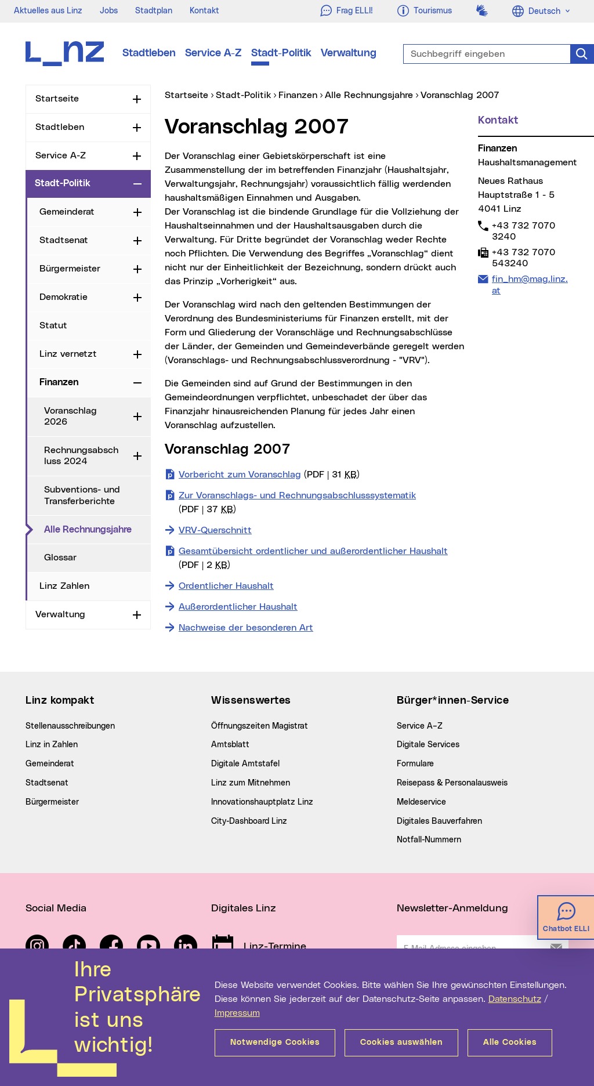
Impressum (237, 1013)
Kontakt (204, 11)
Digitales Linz (243, 908)
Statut (53, 325)
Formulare (415, 764)
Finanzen (58, 382)
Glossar (60, 557)
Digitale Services (428, 745)
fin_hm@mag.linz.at (529, 284)
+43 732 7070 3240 (523, 230)
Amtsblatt (230, 745)
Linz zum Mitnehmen (250, 783)
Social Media (56, 908)
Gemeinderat (67, 211)
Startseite (57, 98)
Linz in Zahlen (52, 745)
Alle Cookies (510, 1042)
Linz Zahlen (64, 586)
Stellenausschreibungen (70, 726)
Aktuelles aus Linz (48, 11)
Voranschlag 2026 (70, 416)
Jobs (109, 11)
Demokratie (63, 297)
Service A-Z (213, 53)
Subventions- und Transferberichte (82, 495)
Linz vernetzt (68, 354)
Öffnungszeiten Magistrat (259, 726)
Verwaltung (348, 53)
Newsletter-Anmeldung (452, 908)
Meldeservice (421, 802)
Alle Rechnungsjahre (97, 529)
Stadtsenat (63, 240)
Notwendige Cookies (275, 1042)
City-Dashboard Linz (249, 821)
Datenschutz (514, 999)
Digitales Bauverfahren (439, 821)
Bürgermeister (69, 268)
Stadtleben (149, 53)
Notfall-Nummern (429, 840)
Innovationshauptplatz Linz (262, 802)
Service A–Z (420, 726)
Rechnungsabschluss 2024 (81, 456)
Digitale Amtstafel (245, 764)
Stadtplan (153, 11)
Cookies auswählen (401, 1042)
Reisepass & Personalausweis (452, 783)
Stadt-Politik (281, 53)
